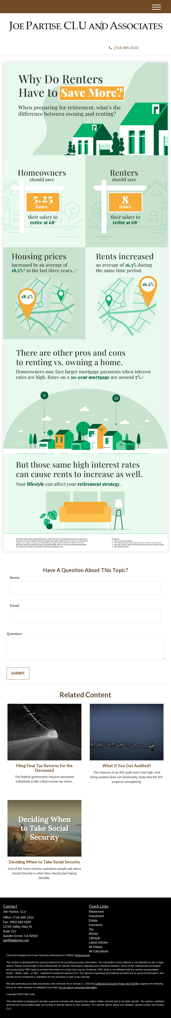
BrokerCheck (82, 955)
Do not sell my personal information (78, 987)
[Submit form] (18, 673)
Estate (93, 920)
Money (93, 933)
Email (14, 606)
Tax (91, 929)
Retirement (96, 911)
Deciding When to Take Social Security (44, 861)
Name (15, 578)
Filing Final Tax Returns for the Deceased (44, 768)
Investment (96, 916)
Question (14, 634)
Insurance (95, 925)
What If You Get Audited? (126, 765)
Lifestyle (94, 938)
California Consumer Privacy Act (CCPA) (117, 983)
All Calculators (98, 951)
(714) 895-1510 (123, 48)
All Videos (96, 947)
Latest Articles (98, 942)
